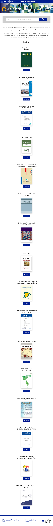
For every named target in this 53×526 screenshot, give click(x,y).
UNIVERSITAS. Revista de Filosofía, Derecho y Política (26, 486)
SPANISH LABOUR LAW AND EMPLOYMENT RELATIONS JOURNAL (26, 428)
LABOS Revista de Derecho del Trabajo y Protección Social (26, 311)
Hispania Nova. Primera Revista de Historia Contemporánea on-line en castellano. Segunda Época (26, 282)
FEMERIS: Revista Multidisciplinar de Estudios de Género (26, 224)
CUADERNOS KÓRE (26, 137)
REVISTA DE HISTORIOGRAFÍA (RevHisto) (26, 341)
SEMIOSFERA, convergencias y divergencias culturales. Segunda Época (26, 457)
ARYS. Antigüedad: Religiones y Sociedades (26, 48)
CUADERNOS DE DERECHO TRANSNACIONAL (26, 107)
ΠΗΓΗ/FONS (26, 254)
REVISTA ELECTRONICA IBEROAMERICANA (26, 369)
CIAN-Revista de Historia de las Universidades (26, 78)
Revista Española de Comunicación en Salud (26, 399)
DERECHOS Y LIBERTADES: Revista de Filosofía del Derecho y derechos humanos (26, 165)
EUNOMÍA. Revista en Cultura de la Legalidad (26, 194)
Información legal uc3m (30, 520)
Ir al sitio (26, 69)
